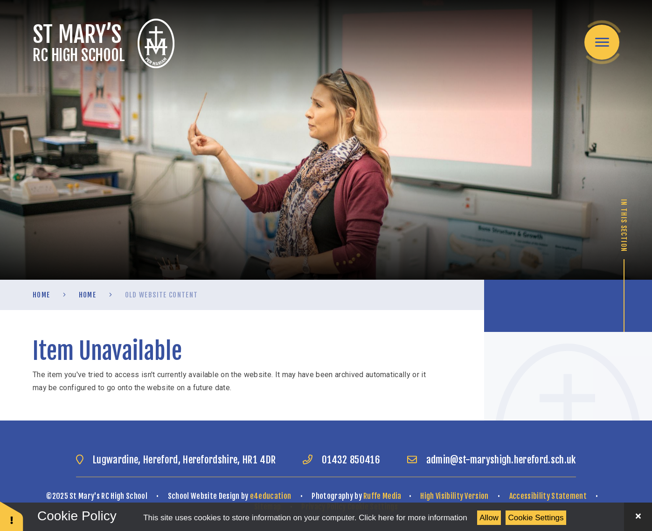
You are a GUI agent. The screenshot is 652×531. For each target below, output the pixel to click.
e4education (270, 496)
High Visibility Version (454, 496)
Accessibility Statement (548, 496)
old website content (161, 294)
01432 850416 (351, 460)
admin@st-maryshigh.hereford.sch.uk (501, 460)
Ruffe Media (382, 496)
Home (41, 294)
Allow (489, 517)
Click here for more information (413, 517)
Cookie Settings (536, 517)
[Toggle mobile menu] (601, 42)
